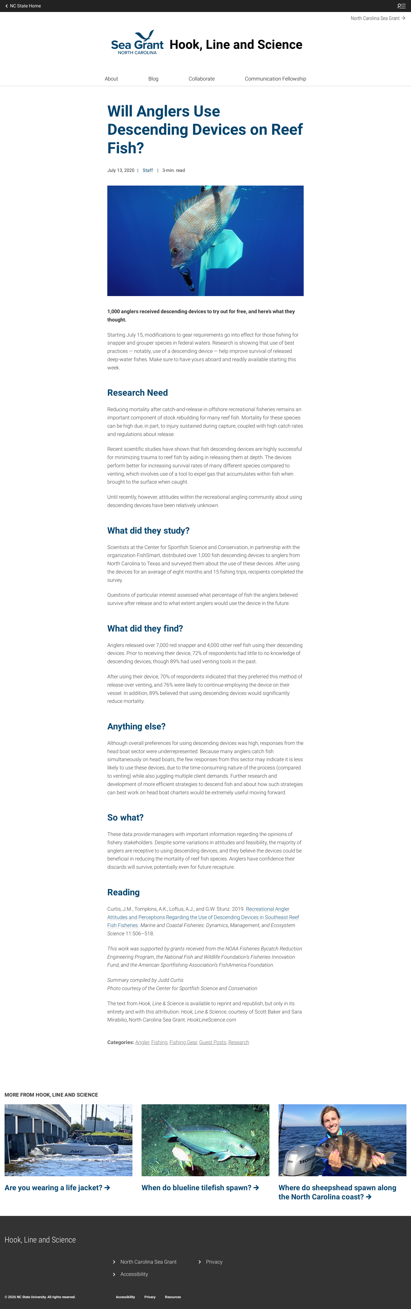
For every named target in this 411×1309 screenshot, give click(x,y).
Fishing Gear (183, 1042)
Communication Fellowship (275, 79)
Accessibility (134, 1274)
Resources (173, 1297)
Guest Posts (212, 1042)
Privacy (214, 1262)
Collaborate (202, 79)
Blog (153, 79)
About (111, 79)
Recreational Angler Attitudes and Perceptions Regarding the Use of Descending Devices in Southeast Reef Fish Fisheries (203, 917)
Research (238, 1042)
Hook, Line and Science (236, 44)
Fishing (159, 1042)
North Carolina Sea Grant (148, 1262)
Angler (142, 1042)
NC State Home (22, 6)
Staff (148, 170)
